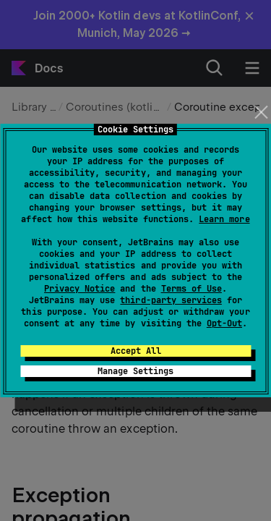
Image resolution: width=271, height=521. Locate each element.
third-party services (170, 300)
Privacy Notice (79, 289)
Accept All (136, 351)
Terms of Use (191, 289)
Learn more (224, 219)
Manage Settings (135, 371)
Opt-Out (224, 323)
